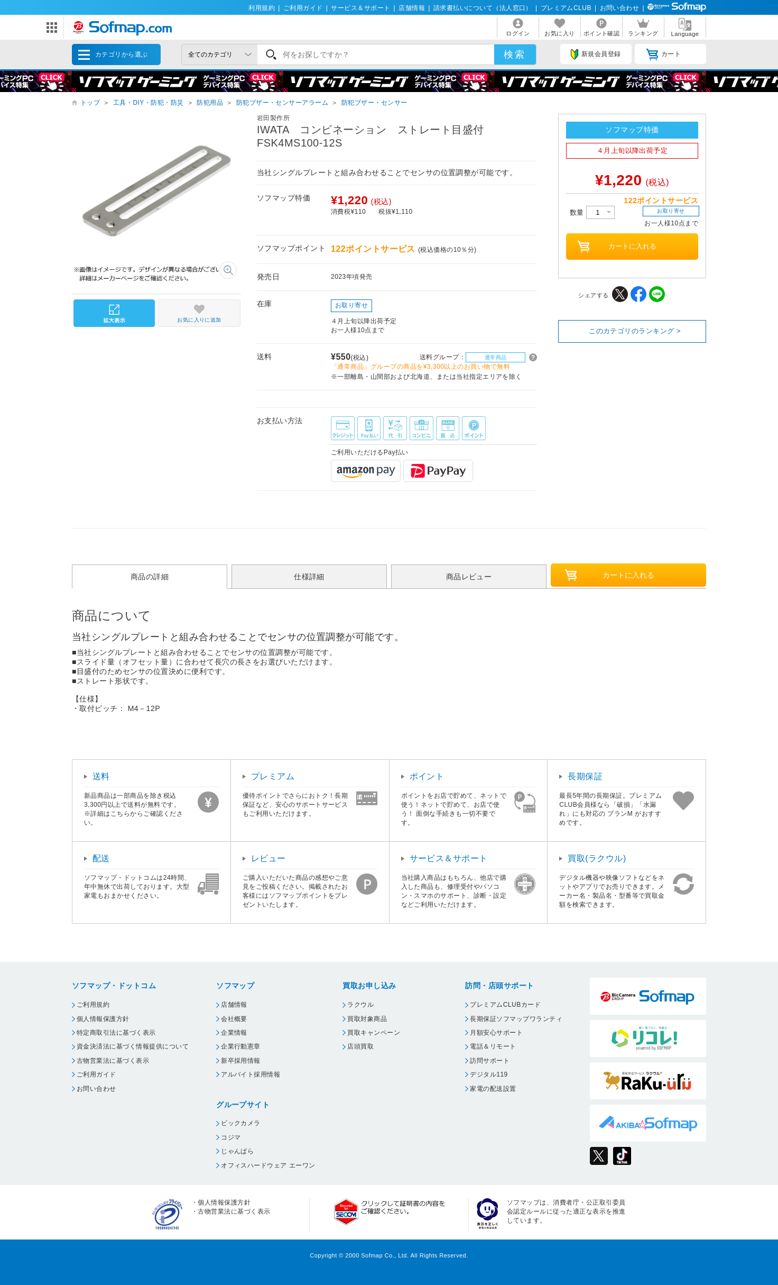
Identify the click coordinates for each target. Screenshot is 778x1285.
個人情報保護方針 (103, 1019)
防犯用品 (210, 102)
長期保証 (585, 776)
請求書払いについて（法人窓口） (482, 8)
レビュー (268, 858)
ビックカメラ (241, 1123)
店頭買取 (360, 1046)
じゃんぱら (237, 1151)
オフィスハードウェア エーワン (268, 1165)
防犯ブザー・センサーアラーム (282, 102)
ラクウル (360, 1004)
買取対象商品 (367, 1019)
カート (663, 54)
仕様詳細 (309, 576)
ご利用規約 (93, 1004)
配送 (101, 858)
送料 (101, 776)
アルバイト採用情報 (250, 1074)
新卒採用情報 (241, 1060)
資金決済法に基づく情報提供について (133, 1046)
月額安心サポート (496, 1032)
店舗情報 (412, 8)
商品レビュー (469, 576)
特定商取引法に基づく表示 (116, 1032)
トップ (90, 102)
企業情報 (234, 1032)
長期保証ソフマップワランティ (516, 1019)
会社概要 (234, 1019)
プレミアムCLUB (566, 8)
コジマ (230, 1137)
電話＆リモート (493, 1046)
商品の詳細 (150, 576)
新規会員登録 (595, 54)
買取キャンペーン (373, 1032)
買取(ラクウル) (597, 858)
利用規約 (261, 8)
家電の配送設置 (493, 1088)
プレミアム (272, 776)
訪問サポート (490, 1060)
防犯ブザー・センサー (374, 102)
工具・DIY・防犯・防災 (148, 102)
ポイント (427, 776)
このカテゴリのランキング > (635, 331)
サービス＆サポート (360, 8)
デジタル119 (488, 1074)
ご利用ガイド (303, 8)
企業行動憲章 (241, 1046)
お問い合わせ (620, 8)
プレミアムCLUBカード (505, 1004)
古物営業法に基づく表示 (113, 1060)
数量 (592, 212)
